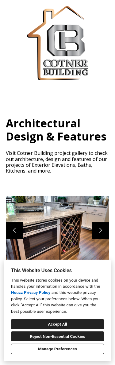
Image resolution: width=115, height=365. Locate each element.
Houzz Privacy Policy (30, 292)
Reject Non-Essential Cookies (57, 336)
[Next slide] (100, 230)
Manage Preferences (57, 348)
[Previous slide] (14, 230)
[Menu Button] (105, 11)
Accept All (57, 324)
